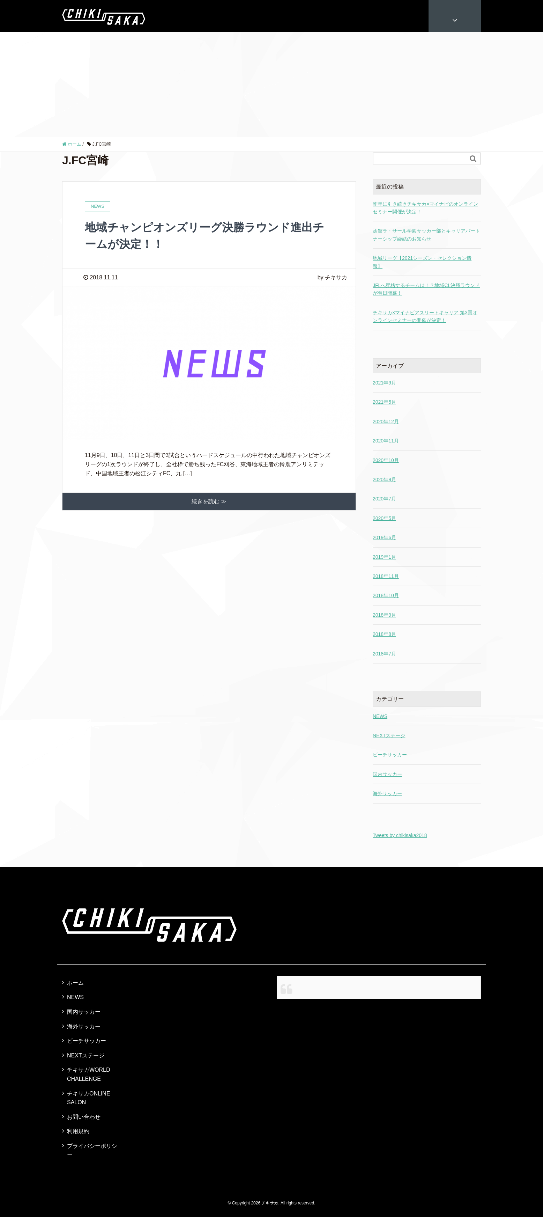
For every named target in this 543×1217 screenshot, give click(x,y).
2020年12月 (386, 421)
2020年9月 (384, 479)
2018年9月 (384, 615)
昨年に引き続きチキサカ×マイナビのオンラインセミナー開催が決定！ (425, 207)
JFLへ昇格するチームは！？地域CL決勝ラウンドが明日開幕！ (426, 289)
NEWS (380, 716)
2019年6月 (384, 537)
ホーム (75, 983)
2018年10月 (386, 595)
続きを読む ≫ (209, 501)
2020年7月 (384, 498)
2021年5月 (384, 402)
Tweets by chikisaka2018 (400, 835)
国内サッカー (387, 774)
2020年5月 (384, 518)
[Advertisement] (271, 84)
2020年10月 (386, 460)
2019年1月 (384, 557)
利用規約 (78, 1131)
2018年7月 (384, 654)
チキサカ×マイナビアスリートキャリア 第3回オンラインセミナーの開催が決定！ (425, 316)
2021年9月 (384, 383)
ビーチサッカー (390, 754)
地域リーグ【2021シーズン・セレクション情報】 (422, 262)
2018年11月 (386, 576)
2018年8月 (384, 634)
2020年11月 (386, 440)
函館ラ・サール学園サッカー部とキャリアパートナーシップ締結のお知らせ (426, 234)
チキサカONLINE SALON (88, 1098)
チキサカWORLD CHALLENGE (88, 1074)
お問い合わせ (84, 1117)
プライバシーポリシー (92, 1150)
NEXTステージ (389, 735)
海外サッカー (387, 793)
